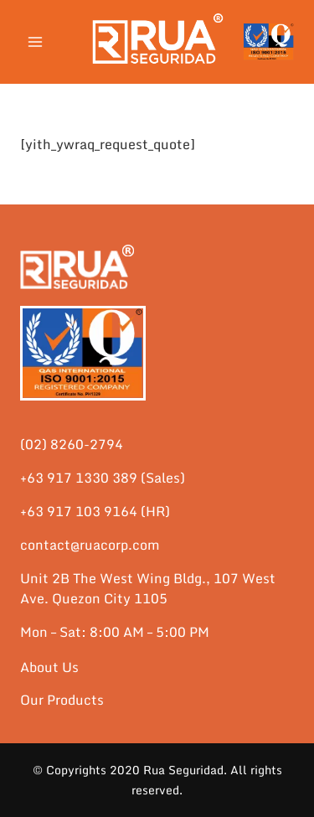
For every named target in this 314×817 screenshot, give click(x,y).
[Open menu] (35, 41)
